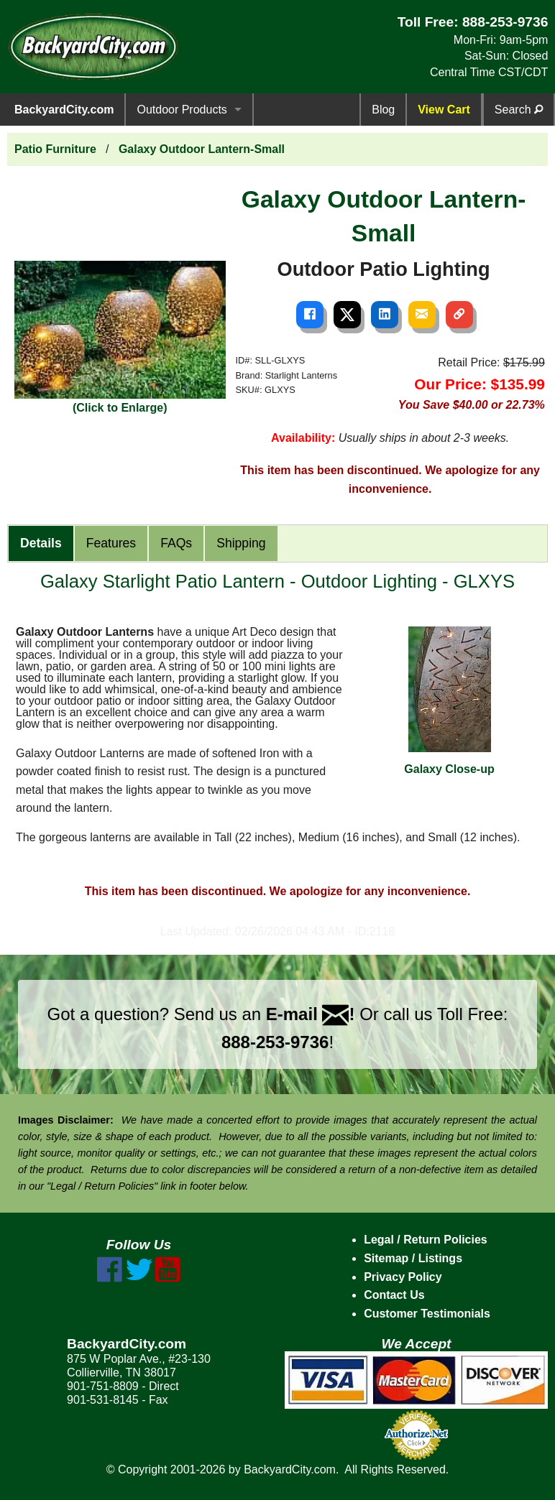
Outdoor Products (181, 109)
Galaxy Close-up (449, 700)
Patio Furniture (55, 149)
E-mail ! (310, 1014)
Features (111, 543)
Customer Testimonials (427, 1313)
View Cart (444, 109)
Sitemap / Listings (413, 1258)
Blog (383, 109)
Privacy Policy (403, 1277)
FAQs (176, 543)
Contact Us (394, 1295)
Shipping (240, 543)
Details (41, 543)
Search (519, 109)
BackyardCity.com (64, 109)
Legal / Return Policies (425, 1239)
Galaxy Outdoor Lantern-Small (202, 149)
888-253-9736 (505, 21)
